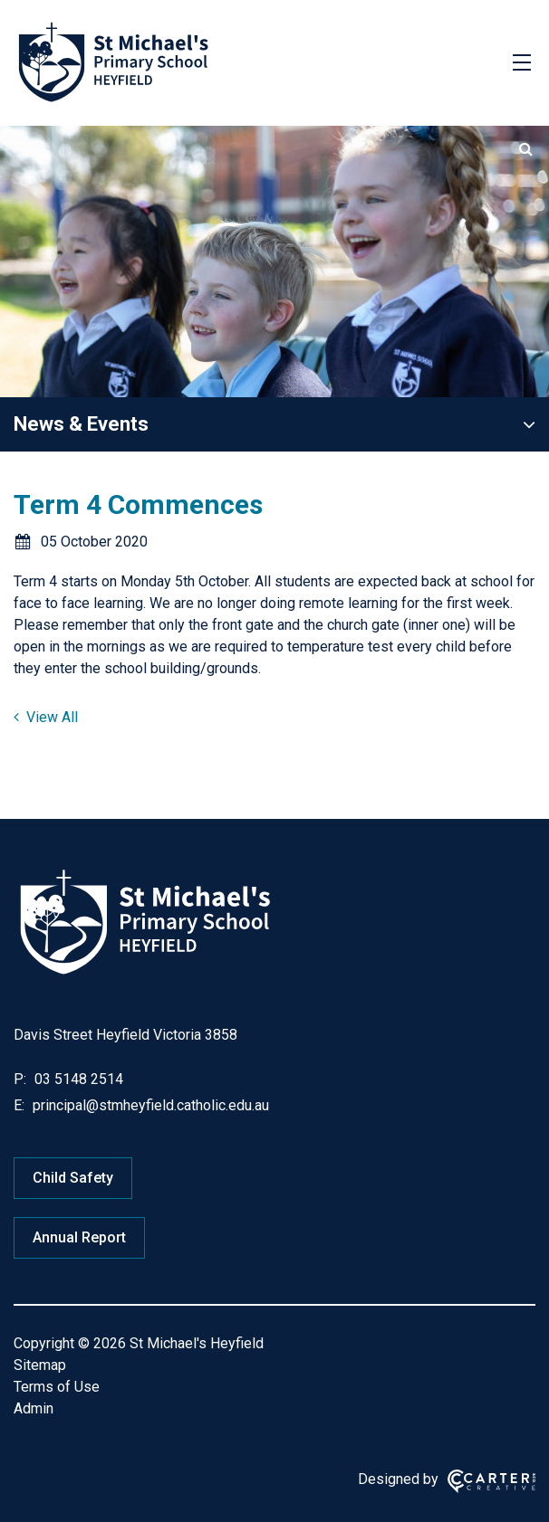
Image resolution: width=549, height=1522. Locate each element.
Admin (33, 1408)
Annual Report (79, 1237)
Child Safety (73, 1177)
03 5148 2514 (77, 1079)
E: (19, 1105)
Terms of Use (57, 1386)
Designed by (398, 1479)
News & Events (81, 424)
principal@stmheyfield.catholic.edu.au (149, 1105)
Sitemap (40, 1365)
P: (20, 1079)
